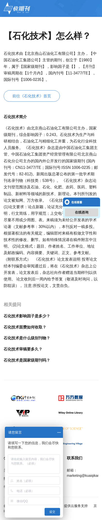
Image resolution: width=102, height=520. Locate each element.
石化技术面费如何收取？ (25, 327)
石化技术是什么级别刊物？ (27, 338)
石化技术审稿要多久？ (23, 349)
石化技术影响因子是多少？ (27, 316)
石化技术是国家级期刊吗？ (27, 360)
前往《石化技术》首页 (31, 96)
